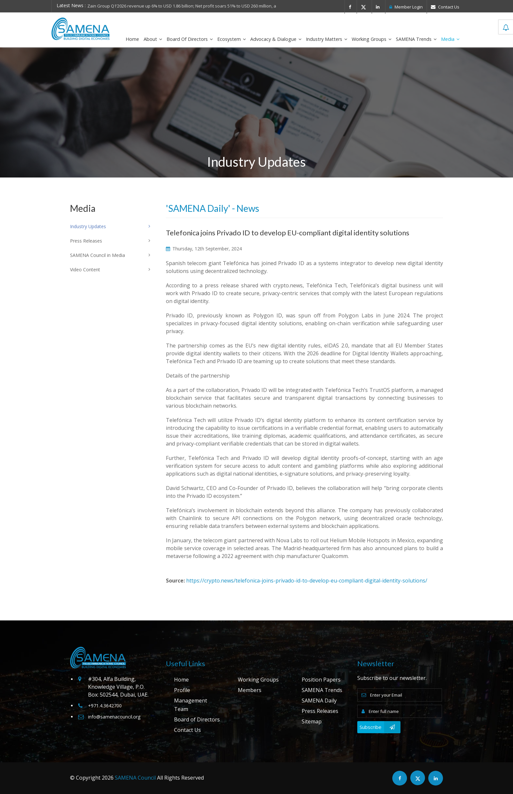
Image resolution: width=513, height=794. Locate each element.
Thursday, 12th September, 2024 (204, 248)
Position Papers (321, 679)
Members (249, 690)
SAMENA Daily (319, 700)
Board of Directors (190, 39)
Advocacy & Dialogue (275, 39)
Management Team (190, 705)
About (153, 39)
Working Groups (371, 39)
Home (132, 39)
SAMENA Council (135, 777)
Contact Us (445, 7)
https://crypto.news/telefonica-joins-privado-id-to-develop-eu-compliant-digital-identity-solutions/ (306, 580)
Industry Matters (326, 39)
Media (450, 39)
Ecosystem (231, 39)
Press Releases (320, 711)
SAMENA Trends (416, 39)
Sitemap (312, 721)
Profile (182, 690)
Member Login (406, 7)
